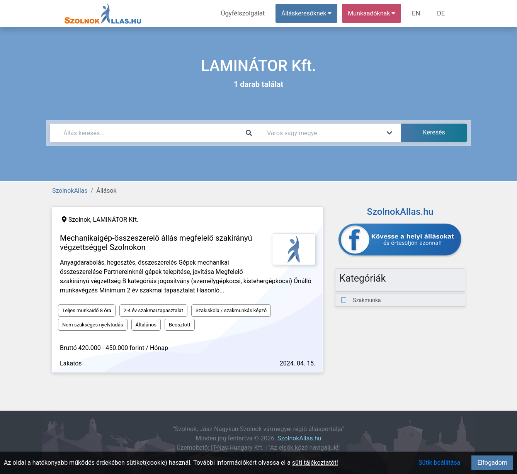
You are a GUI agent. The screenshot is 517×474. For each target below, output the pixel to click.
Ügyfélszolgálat (245, 13)
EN (417, 13)
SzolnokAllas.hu (299, 438)
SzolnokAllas (70, 190)
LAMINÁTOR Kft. (116, 219)
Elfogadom (492, 462)
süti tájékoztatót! (315, 462)
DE (441, 13)
